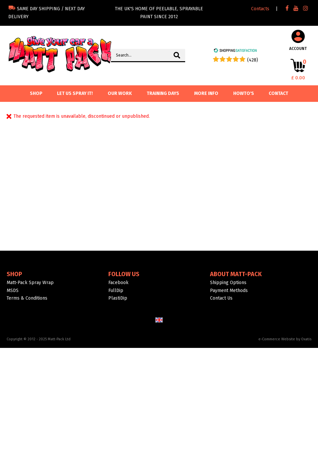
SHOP (36, 93)
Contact (278, 93)
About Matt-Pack (236, 274)
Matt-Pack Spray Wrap (30, 282)
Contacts (260, 9)
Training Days (163, 93)
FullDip (115, 290)
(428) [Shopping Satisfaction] (252, 60)
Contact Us (221, 298)
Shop (14, 274)
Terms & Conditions (27, 298)
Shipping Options (228, 282)
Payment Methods (229, 290)
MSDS (13, 290)
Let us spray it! (75, 93)
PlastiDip (117, 298)
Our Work (120, 93)
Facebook (118, 282)
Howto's (243, 93)
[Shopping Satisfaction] (235, 51)
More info (206, 93)
